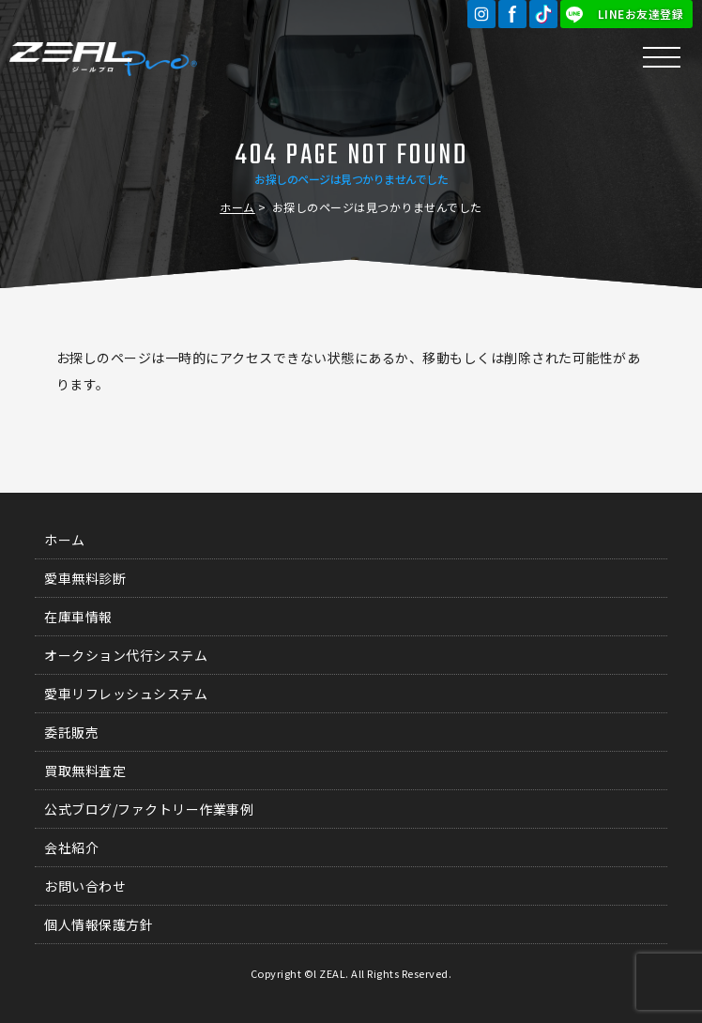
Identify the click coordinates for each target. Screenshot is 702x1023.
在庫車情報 (78, 616)
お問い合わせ (85, 886)
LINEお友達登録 (641, 14)
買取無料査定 (85, 770)
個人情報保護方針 (98, 924)
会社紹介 (71, 847)
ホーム (237, 207)
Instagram (481, 14)
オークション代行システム (125, 655)
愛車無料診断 (85, 578)
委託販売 (71, 732)
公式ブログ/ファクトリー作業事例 (148, 809)
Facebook (512, 14)
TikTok (543, 14)
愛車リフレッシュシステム (125, 693)
